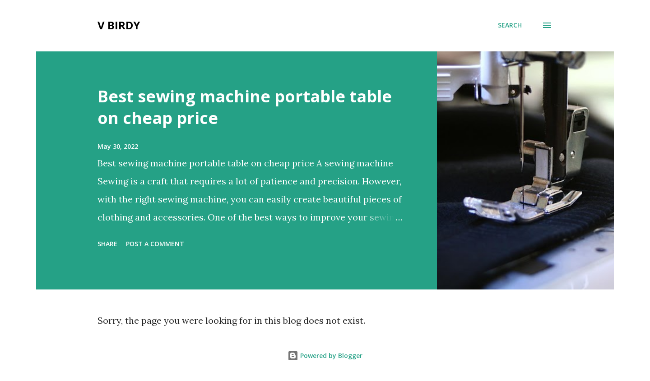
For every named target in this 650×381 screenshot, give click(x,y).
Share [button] (107, 243)
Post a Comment (155, 243)
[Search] (510, 25)
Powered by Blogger (325, 355)
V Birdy (119, 25)
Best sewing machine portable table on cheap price (245, 107)
